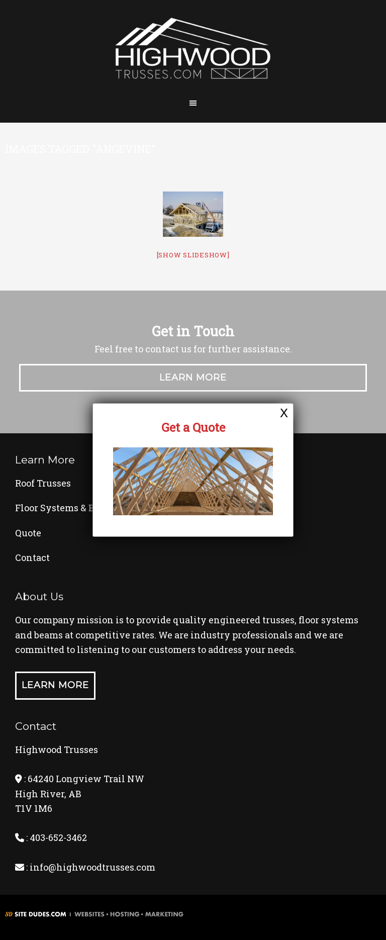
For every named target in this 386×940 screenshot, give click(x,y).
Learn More (193, 377)
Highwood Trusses (193, 51)
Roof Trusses (43, 483)
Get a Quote (193, 427)
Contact (32, 557)
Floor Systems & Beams (66, 508)
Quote (28, 533)
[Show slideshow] (193, 254)
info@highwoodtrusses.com (92, 867)
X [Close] (284, 412)
